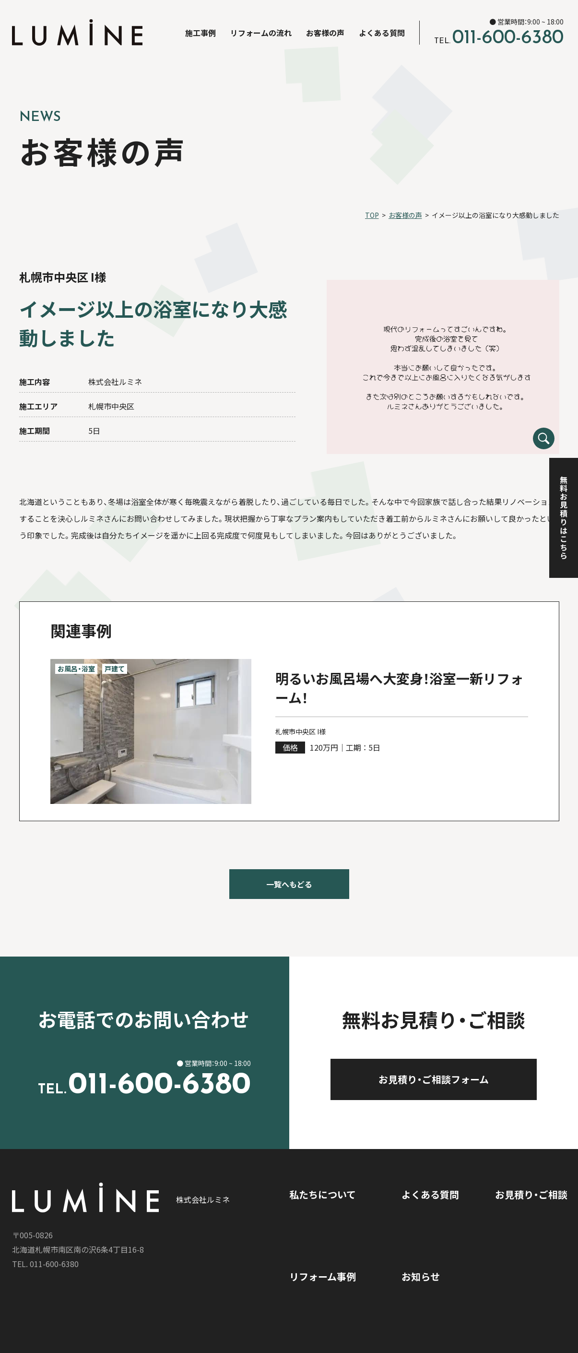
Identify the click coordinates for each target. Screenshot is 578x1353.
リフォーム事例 (322, 1276)
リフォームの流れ (261, 32)
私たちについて (322, 1194)
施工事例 (200, 32)
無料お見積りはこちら (563, 518)
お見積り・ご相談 (531, 1194)
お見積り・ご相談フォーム (459, 1079)
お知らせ (420, 1276)
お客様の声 (325, 32)
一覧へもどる (289, 884)
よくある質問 (382, 32)
